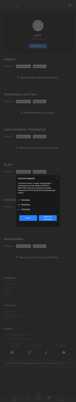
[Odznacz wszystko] (57, 178)
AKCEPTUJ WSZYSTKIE (48, 218)
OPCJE (28, 218)
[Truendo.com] (38, 224)
